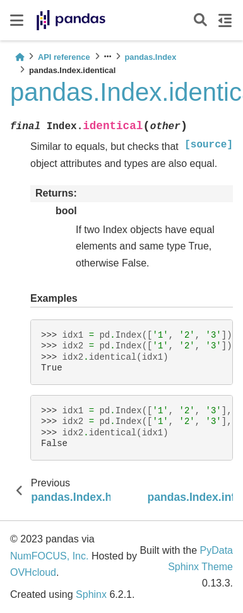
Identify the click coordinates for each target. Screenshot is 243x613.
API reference (64, 57)
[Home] (19, 57)
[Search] (200, 20)
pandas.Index (151, 57)
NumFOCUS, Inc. (49, 556)
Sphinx (91, 594)
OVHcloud (33, 572)
